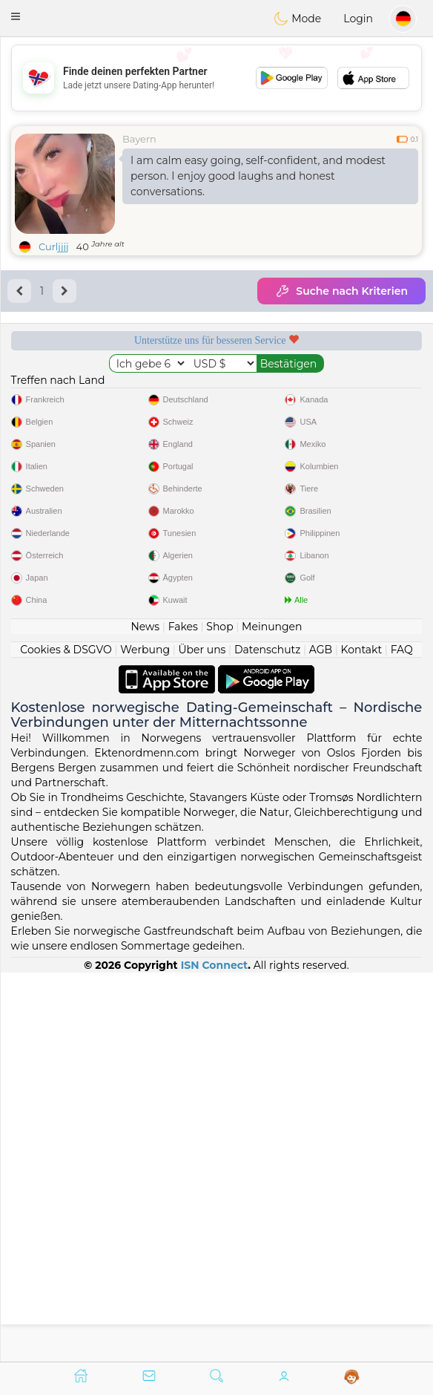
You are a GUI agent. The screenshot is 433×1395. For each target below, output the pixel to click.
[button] (15, 16)
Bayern (139, 139)
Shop (219, 1015)
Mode (297, 18)
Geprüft (107, 470)
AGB (320, 1038)
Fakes (183, 1015)
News (144, 1015)
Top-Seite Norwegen (326, 470)
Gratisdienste (107, 388)
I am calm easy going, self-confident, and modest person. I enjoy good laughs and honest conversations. (258, 176)
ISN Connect (214, 1353)
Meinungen (272, 1015)
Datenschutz (267, 1038)
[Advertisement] (216, 78)
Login (358, 18)
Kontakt (362, 1038)
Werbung (145, 1038)
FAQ (402, 1038)
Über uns (201, 1038)
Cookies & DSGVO (66, 1038)
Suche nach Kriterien (341, 291)
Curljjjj (54, 246)
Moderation (326, 388)
